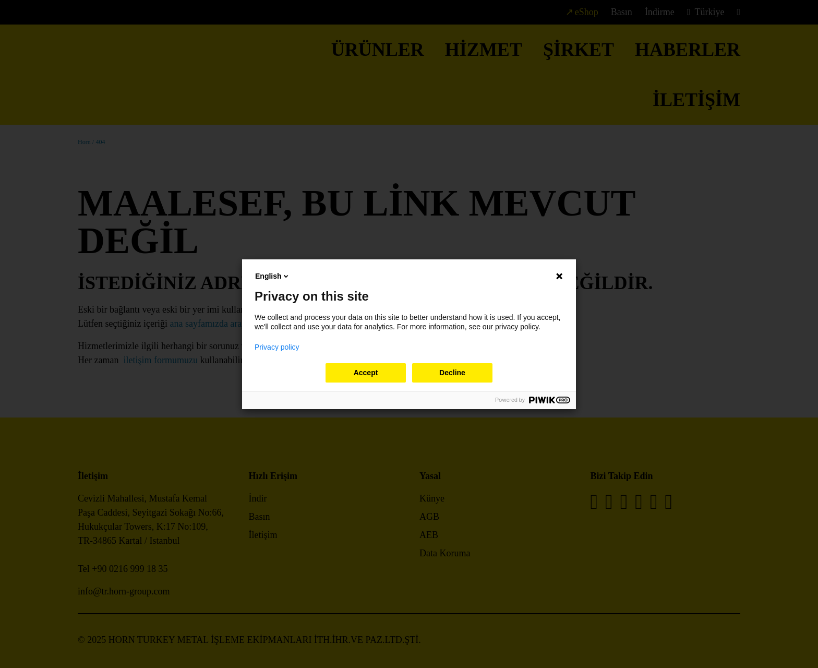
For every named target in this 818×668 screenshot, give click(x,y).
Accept (366, 372)
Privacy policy (277, 347)
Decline (452, 372)
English (272, 276)
